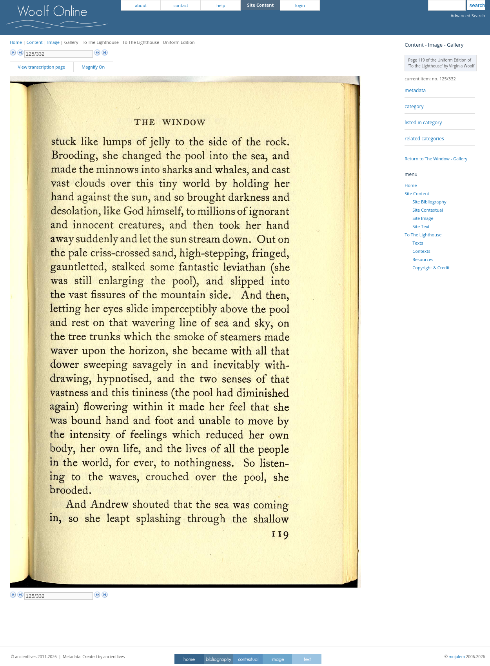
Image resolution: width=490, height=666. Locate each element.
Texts (417, 243)
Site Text (421, 226)
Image (53, 42)
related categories (424, 138)
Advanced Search (468, 15)
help (220, 5)
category (414, 106)
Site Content (417, 193)
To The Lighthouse (423, 235)
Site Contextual (427, 210)
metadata (415, 90)
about (141, 5)
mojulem (457, 656)
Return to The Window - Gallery (436, 159)
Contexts (421, 251)
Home (16, 42)
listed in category (423, 122)
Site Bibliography (429, 202)
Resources (422, 259)
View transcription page (41, 67)
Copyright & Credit (430, 267)
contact (180, 5)
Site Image (422, 218)
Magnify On (93, 67)
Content (35, 42)
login (300, 5)
